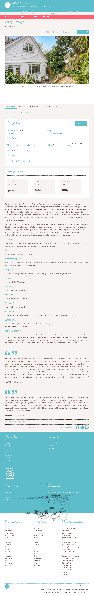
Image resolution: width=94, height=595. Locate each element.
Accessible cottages (68, 544)
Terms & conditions (11, 446)
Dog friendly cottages (69, 528)
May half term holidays (69, 551)
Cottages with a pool (68, 535)
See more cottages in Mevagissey (21, 427)
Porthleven (8, 561)
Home (7, 14)
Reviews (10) (34, 106)
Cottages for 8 (66, 570)
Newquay (8, 544)
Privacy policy (9, 448)
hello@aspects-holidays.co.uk (57, 446)
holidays (21, 3)
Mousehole (8, 554)
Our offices (51, 448)
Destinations (13, 523)
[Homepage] (8, 5)
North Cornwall (9, 533)
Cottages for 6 (66, 567)
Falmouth (8, 542)
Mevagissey (44, 14)
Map (55, 106)
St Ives (7, 537)
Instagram (8, 497)
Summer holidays (67, 554)
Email (87, 427)
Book (81, 32)
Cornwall (24, 14)
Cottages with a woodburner (71, 540)
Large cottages (67, 577)
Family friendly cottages (69, 537)
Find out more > (45, 16)
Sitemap (7, 444)
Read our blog (9, 455)
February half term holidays (71, 547)
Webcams (8, 499)
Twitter (82, 427)
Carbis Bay (8, 540)
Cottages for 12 (67, 574)
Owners (7, 453)
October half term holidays (70, 556)
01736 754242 (53, 444)
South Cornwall (34, 14)
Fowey (7, 549)
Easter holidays (67, 549)
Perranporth (8, 563)
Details (11, 113)
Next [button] (85, 60)
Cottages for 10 (67, 572)
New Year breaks (67, 561)
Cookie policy (9, 457)
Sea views (65, 531)
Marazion (8, 556)
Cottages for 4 (66, 565)
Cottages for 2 (66, 563)
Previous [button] (9, 60)
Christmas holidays (68, 558)
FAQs (6, 450)
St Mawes (8, 565)
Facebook (78, 427)
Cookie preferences (11, 460)
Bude (6, 547)
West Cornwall (9, 531)
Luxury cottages (67, 533)
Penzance (8, 551)
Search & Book (15, 14)
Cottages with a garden (69, 542)
